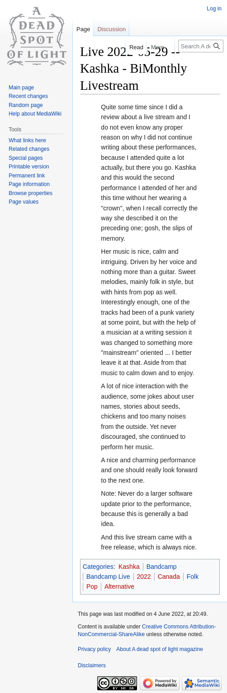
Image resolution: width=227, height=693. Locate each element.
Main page (21, 87)
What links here (27, 140)
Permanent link (27, 175)
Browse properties (30, 193)
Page (83, 29)
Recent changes (28, 96)
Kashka (129, 566)
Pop (92, 586)
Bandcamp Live (108, 576)
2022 (144, 576)
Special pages (26, 158)
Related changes (29, 149)
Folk (193, 576)
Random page (26, 105)
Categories (98, 566)
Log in (214, 8)
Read (132, 47)
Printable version (29, 166)
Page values (23, 202)
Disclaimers (92, 665)
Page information (29, 184)
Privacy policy (94, 649)
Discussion (111, 29)
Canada (169, 576)
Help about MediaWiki (35, 114)
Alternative (119, 586)
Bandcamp (162, 566)
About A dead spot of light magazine (159, 649)
